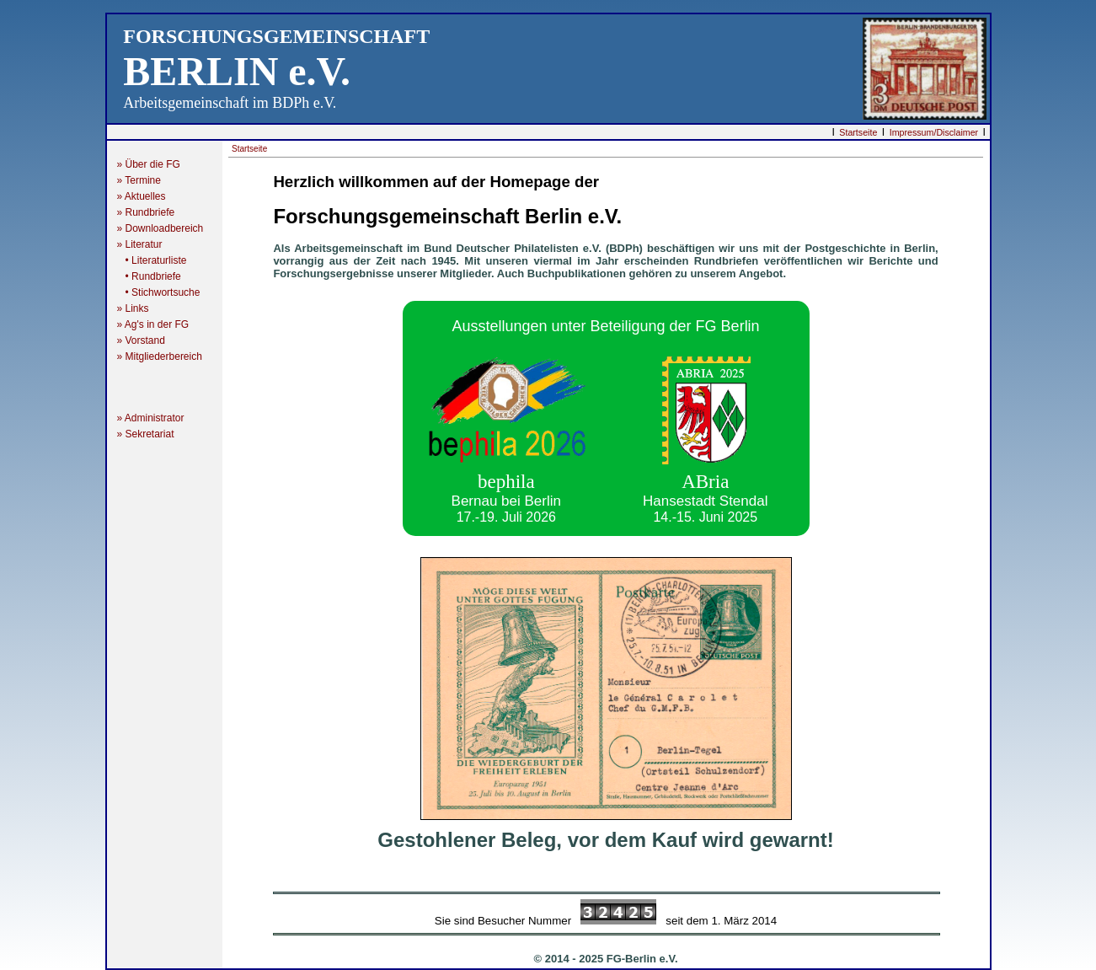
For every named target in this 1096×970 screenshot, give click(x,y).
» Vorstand (141, 340)
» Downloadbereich (160, 228)
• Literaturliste (152, 260)
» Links (133, 308)
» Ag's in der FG (158, 324)
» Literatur (147, 244)
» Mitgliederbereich (167, 356)
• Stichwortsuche (158, 292)
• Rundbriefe (149, 276)
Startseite (858, 132)
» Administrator (156, 418)
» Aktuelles (141, 196)
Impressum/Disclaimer (934, 132)
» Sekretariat (151, 434)
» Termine (139, 180)
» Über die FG (154, 164)
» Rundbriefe (148, 212)
